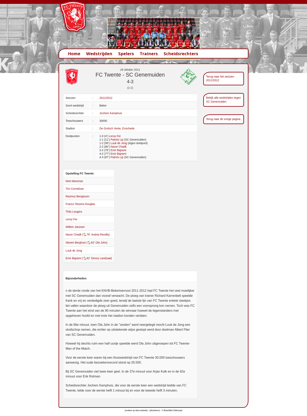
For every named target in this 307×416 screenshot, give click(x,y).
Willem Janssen (75, 226)
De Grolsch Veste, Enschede (117, 128)
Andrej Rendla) (100, 234)
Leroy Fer (115, 136)
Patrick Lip (117, 139)
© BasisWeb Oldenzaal (172, 410)
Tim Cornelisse (75, 188)
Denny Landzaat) (101, 258)
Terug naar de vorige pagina (223, 119)
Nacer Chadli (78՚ (78, 234)
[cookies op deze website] (136, 410)
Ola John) (101, 242)
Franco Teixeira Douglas (80, 204)
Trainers (149, 53)
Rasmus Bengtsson (77, 196)
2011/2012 (105, 97)
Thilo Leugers (74, 211)
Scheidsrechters (181, 53)
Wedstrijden (99, 53)
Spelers (126, 53)
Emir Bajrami (118, 150)
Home (74, 53)
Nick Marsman (74, 181)
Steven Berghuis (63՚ (81, 242)
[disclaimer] (155, 410)
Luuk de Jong (119, 143)
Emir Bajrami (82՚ (78, 258)
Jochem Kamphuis (110, 113)
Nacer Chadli (118, 146)
